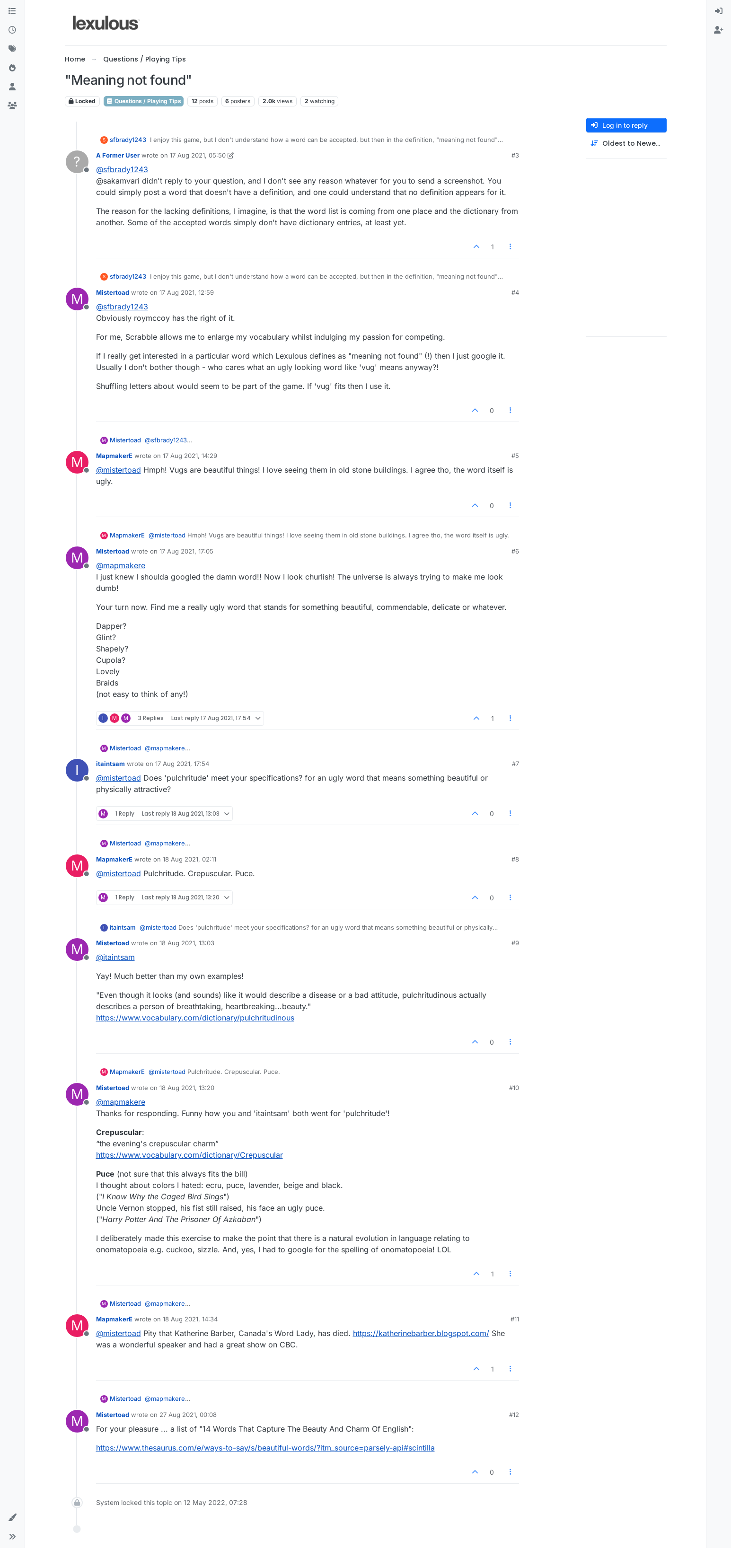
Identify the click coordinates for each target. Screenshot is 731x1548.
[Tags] (12, 49)
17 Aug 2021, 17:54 (182, 763)
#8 (515, 859)
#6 (515, 551)
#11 (515, 1319)
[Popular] (12, 68)
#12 (514, 1414)
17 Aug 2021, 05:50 (198, 155)
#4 (515, 292)
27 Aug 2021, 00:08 (188, 1414)
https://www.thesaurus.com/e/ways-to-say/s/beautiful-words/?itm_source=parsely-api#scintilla (265, 1447)
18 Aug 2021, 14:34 (190, 1319)
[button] (12, 1517)
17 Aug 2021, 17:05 (186, 551)
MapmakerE (114, 455)
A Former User (118, 155)
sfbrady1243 (128, 139)
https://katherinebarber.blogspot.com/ (421, 1333)
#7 (515, 763)
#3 (515, 155)
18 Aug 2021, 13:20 (186, 1087)
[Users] (12, 87)
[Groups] (12, 106)
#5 (515, 455)
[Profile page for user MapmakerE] (77, 462)
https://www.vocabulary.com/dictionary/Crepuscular (189, 1155)
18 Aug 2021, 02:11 (189, 859)
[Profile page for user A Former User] (77, 161)
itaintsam (110, 763)
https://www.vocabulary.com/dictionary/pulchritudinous (195, 1017)
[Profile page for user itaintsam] (77, 770)
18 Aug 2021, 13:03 (186, 943)
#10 (514, 1087)
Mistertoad (112, 292)
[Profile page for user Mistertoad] (77, 299)
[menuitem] (718, 11)
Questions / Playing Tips (143, 101)
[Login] (718, 11)
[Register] (718, 30)
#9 (515, 943)
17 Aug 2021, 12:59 (186, 292)
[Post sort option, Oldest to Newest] (626, 143)
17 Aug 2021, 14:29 (190, 455)
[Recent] (12, 30)
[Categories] (12, 11)
